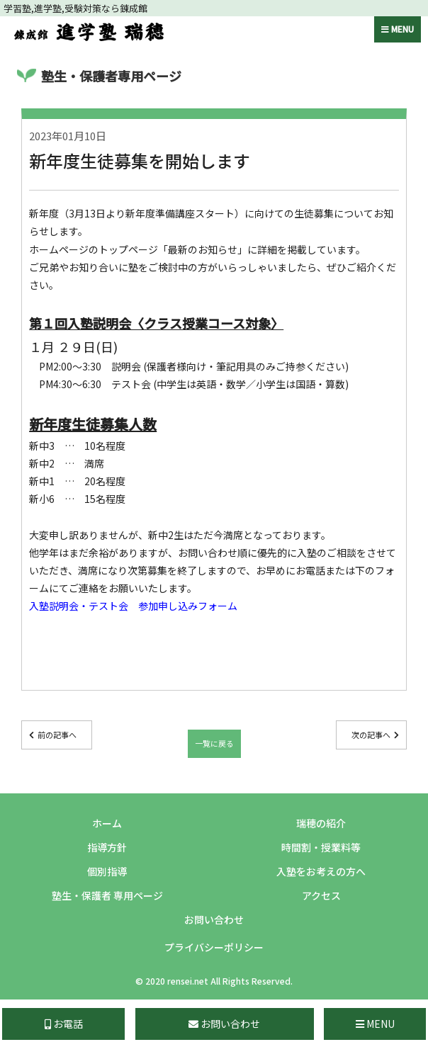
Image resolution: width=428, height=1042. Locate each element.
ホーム (107, 823)
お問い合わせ (214, 919)
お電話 (64, 1023)
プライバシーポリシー (214, 947)
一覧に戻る (214, 743)
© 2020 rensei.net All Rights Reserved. (214, 981)
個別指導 (107, 871)
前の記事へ (57, 734)
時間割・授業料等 (321, 847)
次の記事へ (370, 734)
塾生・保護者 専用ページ (107, 895)
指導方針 (107, 847)
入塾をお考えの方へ (321, 871)
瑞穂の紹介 (321, 823)
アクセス (321, 895)
